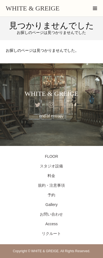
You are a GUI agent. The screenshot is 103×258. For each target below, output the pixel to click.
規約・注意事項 (51, 185)
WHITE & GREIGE (33, 8)
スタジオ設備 (51, 166)
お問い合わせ (51, 214)
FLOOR (51, 156)
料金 (51, 175)
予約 (51, 195)
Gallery (51, 204)
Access (51, 224)
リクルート (51, 233)
